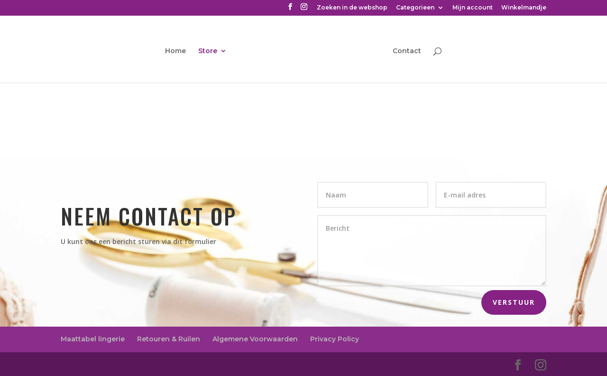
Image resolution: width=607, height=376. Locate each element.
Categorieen (415, 8)
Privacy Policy (334, 339)
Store (207, 51)
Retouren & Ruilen (168, 339)
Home (175, 51)
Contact (407, 51)
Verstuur (514, 302)
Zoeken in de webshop (352, 8)
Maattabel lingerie (93, 339)
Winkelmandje (523, 8)
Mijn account (472, 8)
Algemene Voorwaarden (255, 339)
